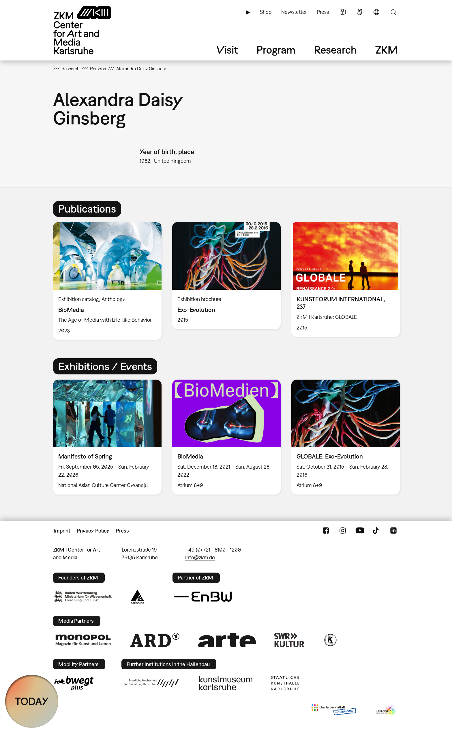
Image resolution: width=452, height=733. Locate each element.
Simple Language (342, 12)
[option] (107, 281)
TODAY (32, 701)
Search (393, 12)
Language (376, 12)
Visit (227, 49)
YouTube (359, 531)
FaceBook (326, 531)
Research (335, 49)
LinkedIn (393, 531)
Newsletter (294, 12)
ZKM (386, 49)
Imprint (62, 531)
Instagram (342, 531)
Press (323, 12)
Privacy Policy (93, 531)
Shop (265, 12)
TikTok (376, 531)
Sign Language (359, 12)
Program (275, 49)
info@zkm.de (200, 557)
